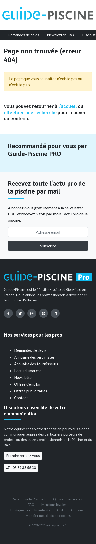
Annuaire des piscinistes (34, 357)
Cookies (77, 510)
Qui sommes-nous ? (67, 499)
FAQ (31, 505)
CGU (60, 510)
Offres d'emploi (27, 384)
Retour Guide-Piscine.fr (29, 499)
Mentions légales (53, 505)
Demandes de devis (30, 350)
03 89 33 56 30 (21, 467)
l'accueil (67, 106)
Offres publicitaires (30, 391)
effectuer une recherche (30, 112)
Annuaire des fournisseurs (36, 363)
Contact (21, 397)
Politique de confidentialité (30, 510)
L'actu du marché (28, 370)
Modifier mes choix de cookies (48, 516)
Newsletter (23, 377)
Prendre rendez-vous (23, 455)
